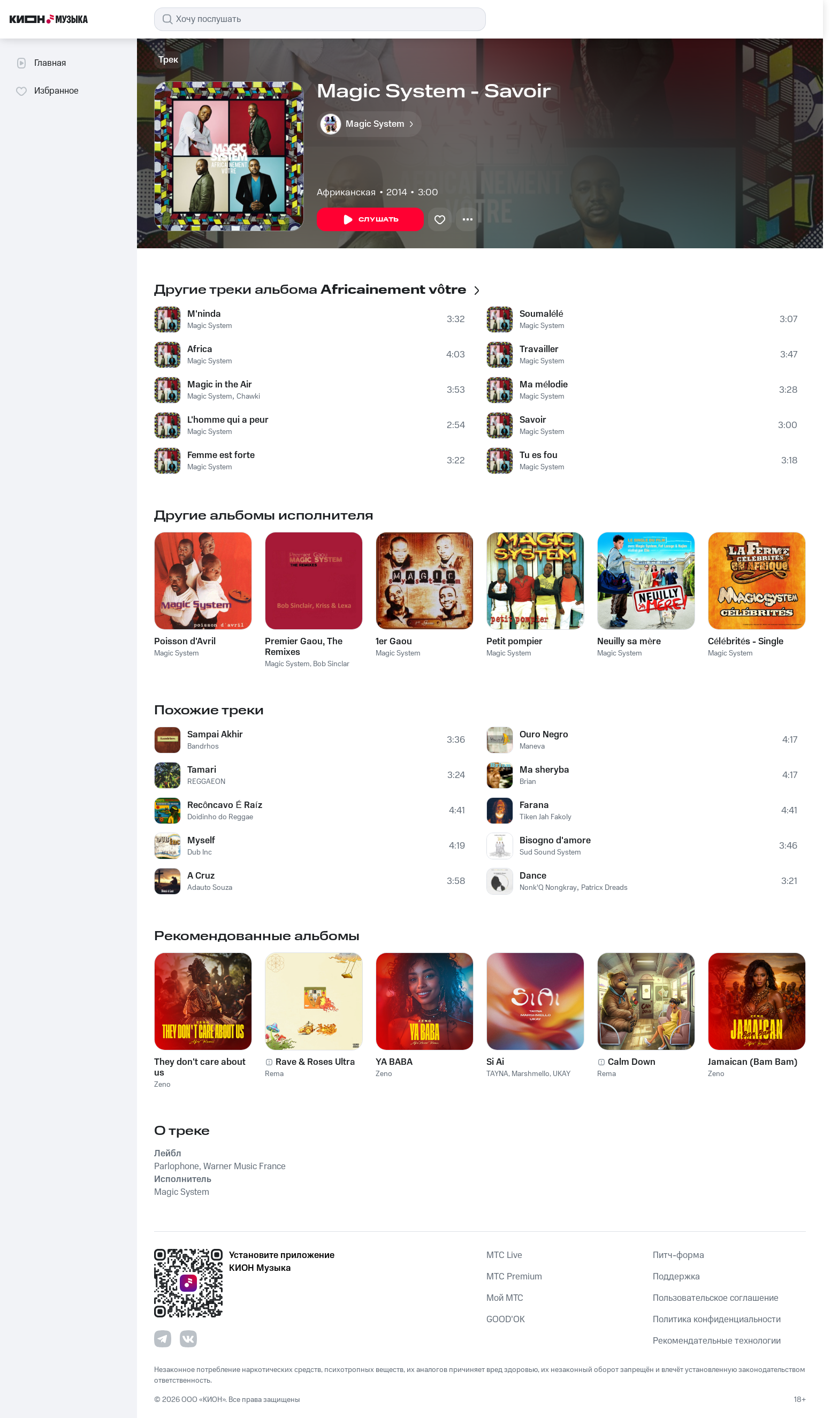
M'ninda (204, 314)
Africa (199, 349)
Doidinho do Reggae (220, 817)
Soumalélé (541, 314)
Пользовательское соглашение (716, 1298)
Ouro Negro (544, 734)
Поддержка (676, 1276)
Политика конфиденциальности (717, 1319)
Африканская (346, 192)
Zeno (162, 1084)
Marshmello (531, 1074)
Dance (533, 876)
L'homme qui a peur (228, 420)
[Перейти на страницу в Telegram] (162, 1338)
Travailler (539, 349)
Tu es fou (539, 455)
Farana (534, 805)
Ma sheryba (544, 770)
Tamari (201, 770)
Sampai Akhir (215, 734)
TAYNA (497, 1074)
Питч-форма (678, 1255)
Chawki (248, 396)
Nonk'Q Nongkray (548, 887)
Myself (201, 840)
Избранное (47, 91)
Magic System (209, 326)
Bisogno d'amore (555, 840)
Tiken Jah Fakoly (545, 817)
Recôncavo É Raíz (224, 805)
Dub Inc (199, 852)
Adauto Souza (209, 887)
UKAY (561, 1074)
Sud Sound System (550, 852)
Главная (40, 63)
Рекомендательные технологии (717, 1341)
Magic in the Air (219, 384)
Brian (528, 781)
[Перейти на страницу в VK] (188, 1338)
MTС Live (504, 1255)
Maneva (532, 746)
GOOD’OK (505, 1319)
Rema (274, 1074)
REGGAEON (206, 781)
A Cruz (201, 876)
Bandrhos (203, 746)
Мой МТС (504, 1298)
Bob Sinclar (331, 664)
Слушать (370, 220)
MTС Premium (514, 1276)
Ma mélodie (544, 384)
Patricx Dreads (604, 887)
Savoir (533, 420)
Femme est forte (221, 455)
